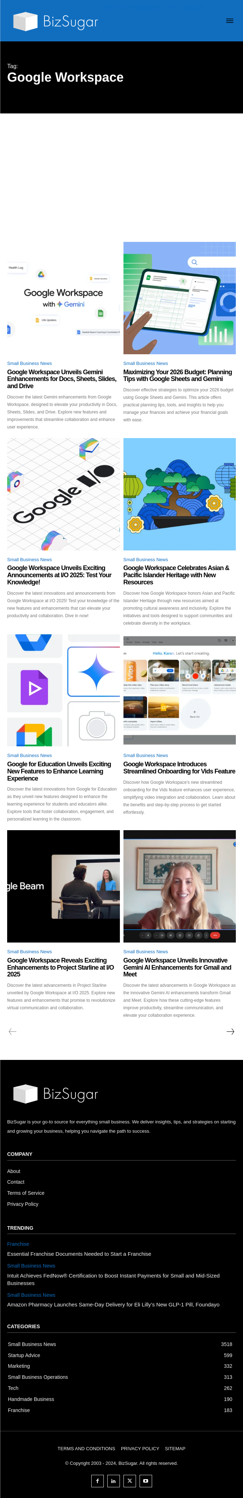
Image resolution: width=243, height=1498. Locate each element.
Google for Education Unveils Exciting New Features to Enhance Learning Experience (59, 771)
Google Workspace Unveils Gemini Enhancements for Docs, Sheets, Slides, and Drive (61, 379)
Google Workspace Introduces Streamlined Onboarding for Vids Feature (179, 768)
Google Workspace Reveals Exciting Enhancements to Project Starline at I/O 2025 (60, 967)
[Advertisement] (121, 167)
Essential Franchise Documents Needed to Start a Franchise (79, 1254)
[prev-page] (12, 1031)
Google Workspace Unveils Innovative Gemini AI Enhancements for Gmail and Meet (177, 967)
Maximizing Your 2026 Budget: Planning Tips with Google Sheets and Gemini (177, 376)
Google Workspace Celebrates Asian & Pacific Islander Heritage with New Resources (176, 575)
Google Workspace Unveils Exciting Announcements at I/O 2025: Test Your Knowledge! (59, 575)
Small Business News (29, 363)
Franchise (18, 1244)
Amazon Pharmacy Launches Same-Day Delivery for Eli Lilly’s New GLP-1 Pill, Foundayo (113, 1304)
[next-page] (230, 1031)
